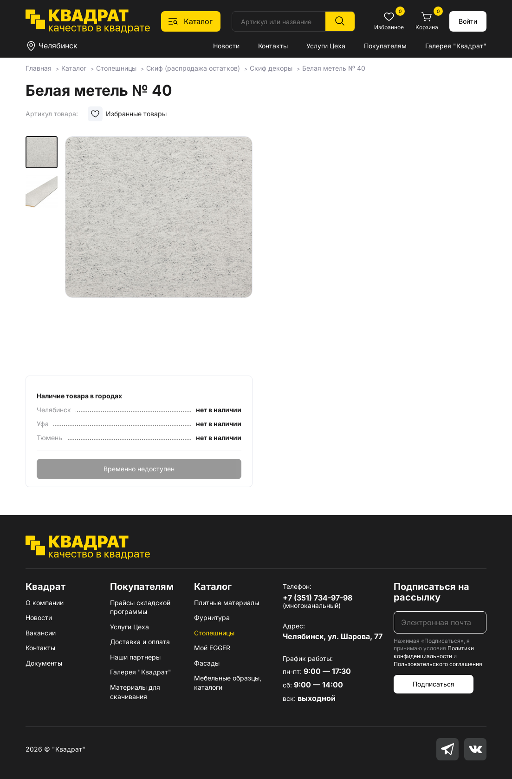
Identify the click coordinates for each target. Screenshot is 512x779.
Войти (468, 21)
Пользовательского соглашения (438, 663)
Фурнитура (212, 617)
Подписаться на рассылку (431, 592)
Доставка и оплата (140, 642)
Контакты (273, 46)
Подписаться (433, 684)
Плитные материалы (226, 603)
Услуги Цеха (325, 46)
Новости (226, 46)
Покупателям (385, 46)
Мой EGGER (212, 648)
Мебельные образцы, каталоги (227, 682)
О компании (45, 603)
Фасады (207, 663)
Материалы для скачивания (135, 691)
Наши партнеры (135, 657)
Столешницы (214, 633)
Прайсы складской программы (140, 607)
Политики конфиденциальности (434, 652)
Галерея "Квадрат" (455, 46)
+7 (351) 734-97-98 (317, 598)
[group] (159, 253)
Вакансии (41, 633)
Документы (44, 663)
